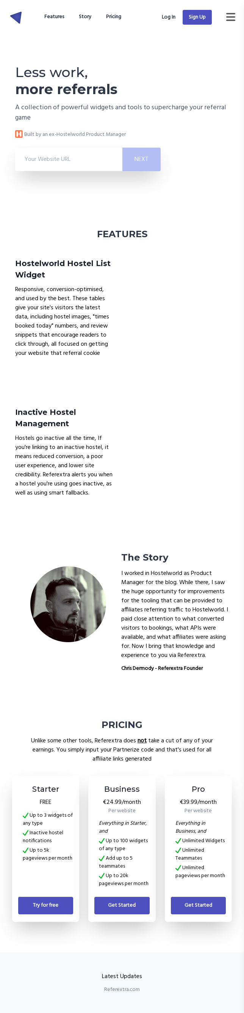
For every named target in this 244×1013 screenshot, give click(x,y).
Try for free (45, 905)
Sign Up (197, 17)
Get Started (122, 905)
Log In (169, 17)
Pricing (113, 17)
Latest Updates (122, 976)
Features (54, 17)
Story (85, 17)
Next (142, 159)
